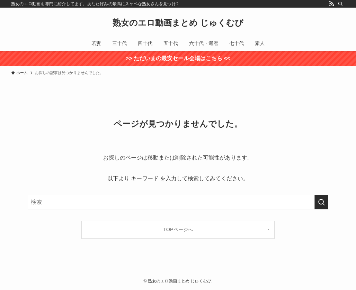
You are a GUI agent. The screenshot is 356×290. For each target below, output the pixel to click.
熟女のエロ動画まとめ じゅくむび (178, 23)
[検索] (340, 4)
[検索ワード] (178, 202)
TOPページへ (178, 229)
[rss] (331, 4)
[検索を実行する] (321, 202)
